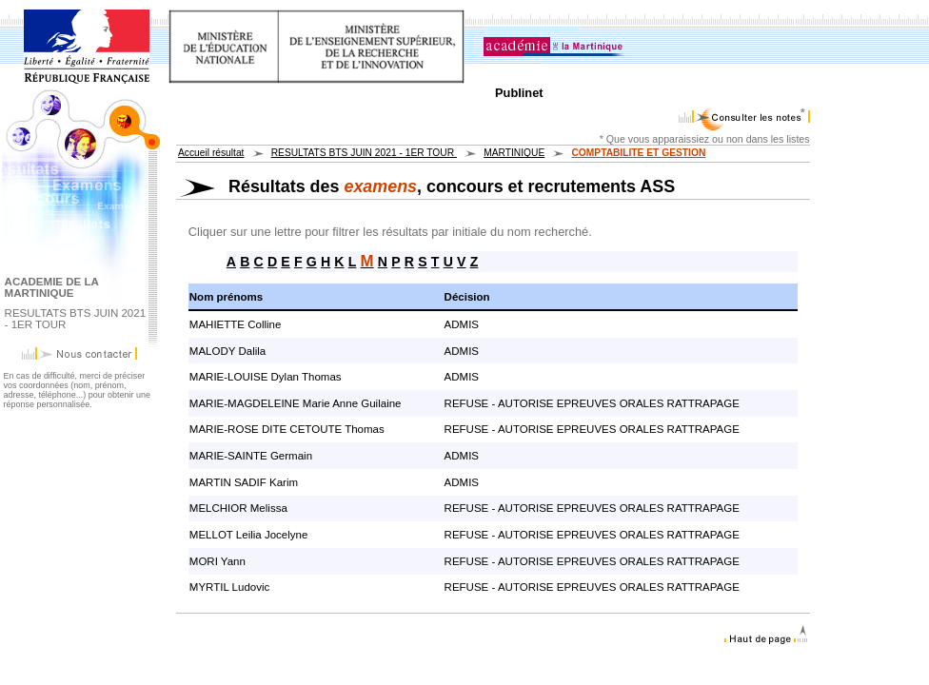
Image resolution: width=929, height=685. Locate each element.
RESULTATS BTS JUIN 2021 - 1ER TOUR (364, 152)
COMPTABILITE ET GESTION (638, 152)
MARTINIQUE (514, 152)
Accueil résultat (211, 152)
